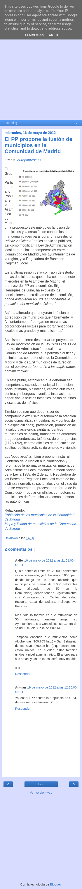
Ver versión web (41, 792)
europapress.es (29, 160)
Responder (22, 674)
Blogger (55, 884)
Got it (54, 35)
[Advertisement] (41, 76)
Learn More (34, 35)
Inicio (41, 784)
